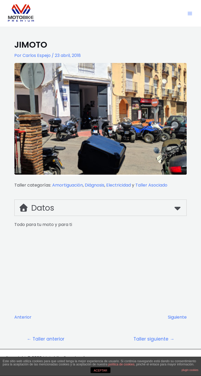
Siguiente (177, 317)
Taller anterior (45, 339)
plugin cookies (190, 370)
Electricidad (118, 185)
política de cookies (121, 364)
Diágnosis (94, 185)
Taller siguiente (153, 339)
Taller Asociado (151, 185)
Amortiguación (67, 185)
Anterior (23, 317)
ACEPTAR (100, 370)
